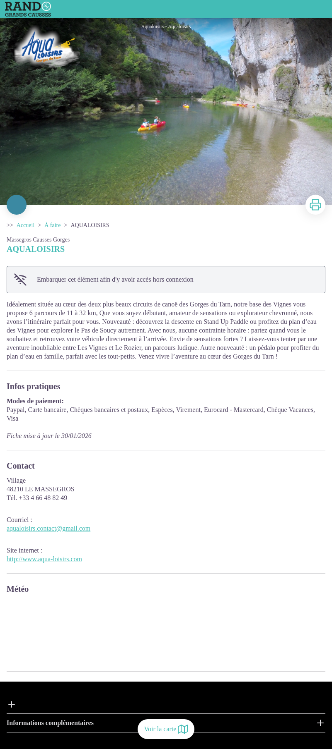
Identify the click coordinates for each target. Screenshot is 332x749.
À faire (52, 225)
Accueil (26, 225)
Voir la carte (166, 729)
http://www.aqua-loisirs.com (44, 558)
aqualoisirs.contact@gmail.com (48, 528)
